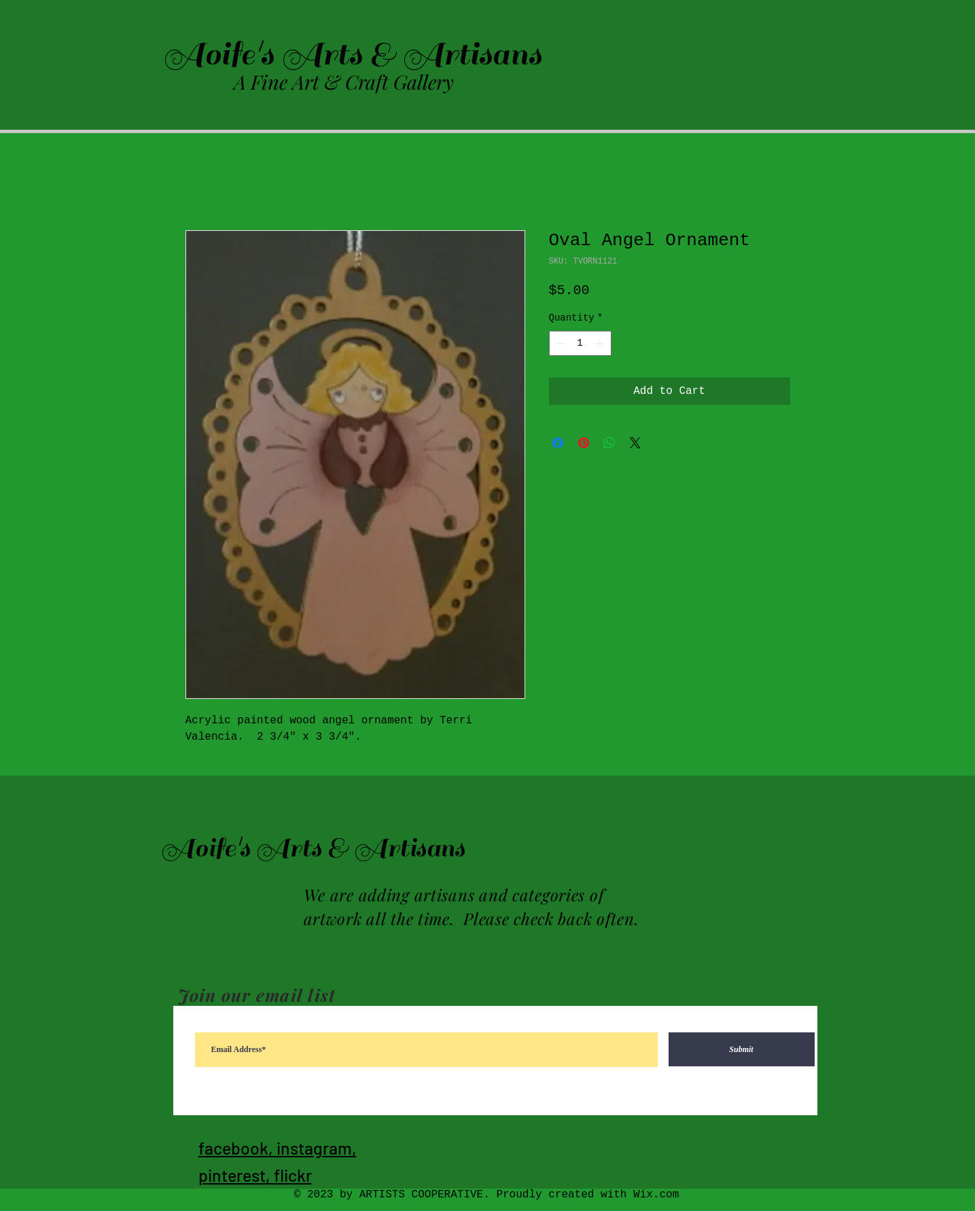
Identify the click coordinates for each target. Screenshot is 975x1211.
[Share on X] (635, 443)
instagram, (317, 1148)
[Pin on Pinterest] (583, 443)
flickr (293, 1175)
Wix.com (656, 1195)
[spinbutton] (580, 343)
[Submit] (742, 1049)
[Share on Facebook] (558, 443)
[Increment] (600, 343)
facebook (233, 1148)
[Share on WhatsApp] (609, 443)
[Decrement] (559, 343)
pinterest (232, 1175)
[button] (809, 35)
